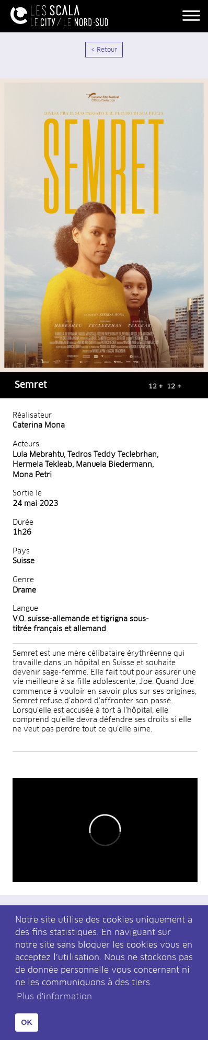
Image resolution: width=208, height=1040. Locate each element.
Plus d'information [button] (54, 996)
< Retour (104, 50)
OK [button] (26, 1022)
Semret (31, 385)
